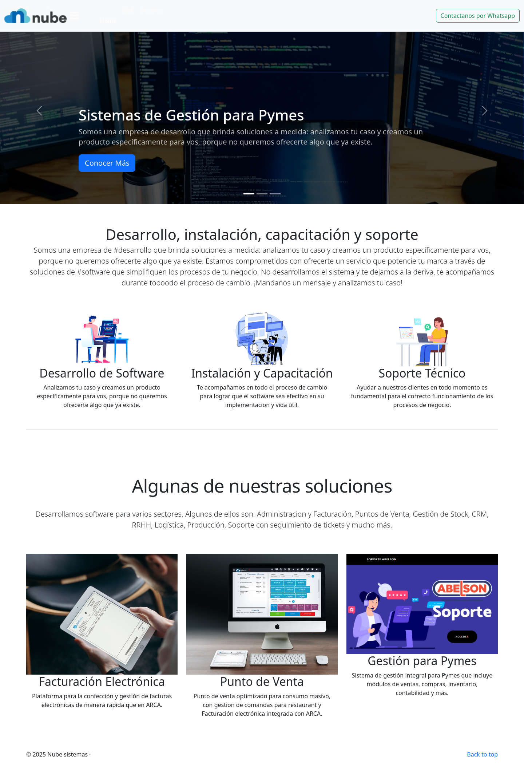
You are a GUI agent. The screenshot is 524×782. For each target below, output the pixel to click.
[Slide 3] (275, 194)
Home (108, 21)
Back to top (482, 754)
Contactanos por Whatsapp (478, 16)
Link (128, 10)
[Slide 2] (262, 194)
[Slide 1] (248, 194)
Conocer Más (107, 163)
